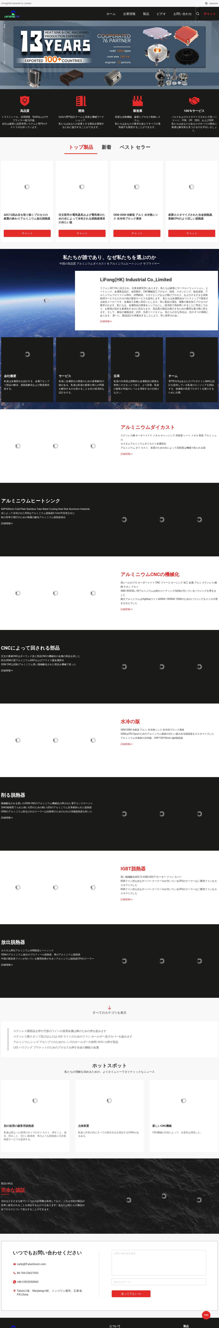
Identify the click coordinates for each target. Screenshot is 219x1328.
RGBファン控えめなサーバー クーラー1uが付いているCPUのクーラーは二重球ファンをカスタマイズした (169, 883)
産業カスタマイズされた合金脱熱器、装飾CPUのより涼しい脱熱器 (191, 216)
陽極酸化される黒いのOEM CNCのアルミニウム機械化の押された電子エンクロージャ (47, 803)
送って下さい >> (131, 1293)
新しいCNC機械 (162, 1125)
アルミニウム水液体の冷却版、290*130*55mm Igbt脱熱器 (152, 738)
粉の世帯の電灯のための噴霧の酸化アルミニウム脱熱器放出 (33, 517)
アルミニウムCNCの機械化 (150, 574)
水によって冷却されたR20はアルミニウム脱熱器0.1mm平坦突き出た (38, 513)
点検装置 (83, 1125)
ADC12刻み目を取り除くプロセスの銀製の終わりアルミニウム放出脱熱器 (27, 216)
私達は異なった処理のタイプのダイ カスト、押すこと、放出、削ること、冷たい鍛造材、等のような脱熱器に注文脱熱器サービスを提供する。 (35, 1136)
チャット (27, 233)
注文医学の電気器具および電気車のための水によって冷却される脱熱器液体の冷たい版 (82, 218)
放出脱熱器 (13, 942)
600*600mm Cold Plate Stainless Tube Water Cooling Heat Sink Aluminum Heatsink (45, 509)
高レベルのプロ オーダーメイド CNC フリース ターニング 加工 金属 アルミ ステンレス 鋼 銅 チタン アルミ (169, 584)
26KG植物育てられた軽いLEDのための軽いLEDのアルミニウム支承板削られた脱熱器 (46, 807)
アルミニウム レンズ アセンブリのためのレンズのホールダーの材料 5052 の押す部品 (65, 1042)
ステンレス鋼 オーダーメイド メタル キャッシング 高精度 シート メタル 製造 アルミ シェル (169, 437)
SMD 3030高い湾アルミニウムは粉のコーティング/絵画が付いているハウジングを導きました (168, 592)
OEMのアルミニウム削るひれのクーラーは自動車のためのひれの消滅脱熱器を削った (46, 811)
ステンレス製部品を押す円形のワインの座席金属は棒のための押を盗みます (59, 1031)
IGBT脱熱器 (133, 869)
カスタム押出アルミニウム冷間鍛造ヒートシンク (27, 950)
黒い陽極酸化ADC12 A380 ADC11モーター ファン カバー (151, 876)
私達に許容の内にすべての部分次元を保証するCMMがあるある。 (108, 1134)
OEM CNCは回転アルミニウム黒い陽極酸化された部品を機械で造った (38, 664)
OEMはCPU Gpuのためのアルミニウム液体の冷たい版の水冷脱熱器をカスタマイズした (167, 733)
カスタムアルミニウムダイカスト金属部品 (143, 443)
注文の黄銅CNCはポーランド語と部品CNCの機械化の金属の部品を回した (40, 656)
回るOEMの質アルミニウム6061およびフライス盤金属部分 (32, 660)
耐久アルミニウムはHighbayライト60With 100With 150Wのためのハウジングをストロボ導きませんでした (169, 601)
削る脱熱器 (13, 795)
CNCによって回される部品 (30, 648)
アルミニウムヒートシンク (30, 501)
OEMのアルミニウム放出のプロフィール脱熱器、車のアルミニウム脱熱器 (40, 954)
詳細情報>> (106, 321)
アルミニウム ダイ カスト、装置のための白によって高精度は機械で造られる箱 (163, 447)
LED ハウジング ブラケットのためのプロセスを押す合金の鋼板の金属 (56, 1047)
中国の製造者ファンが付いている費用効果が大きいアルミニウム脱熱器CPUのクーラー (47, 958)
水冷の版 (130, 721)
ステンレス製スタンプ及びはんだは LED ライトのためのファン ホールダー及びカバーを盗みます (72, 1036)
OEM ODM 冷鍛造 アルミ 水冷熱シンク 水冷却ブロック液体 (135, 216)
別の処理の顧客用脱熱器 (19, 1125)
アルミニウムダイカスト (148, 427)
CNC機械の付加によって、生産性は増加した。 (177, 1132)
